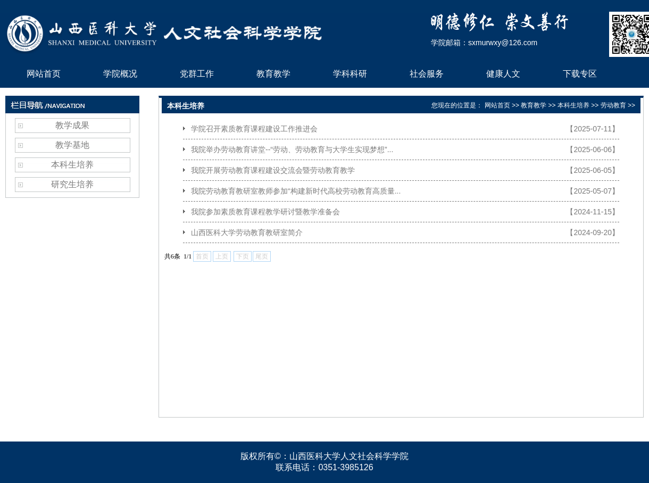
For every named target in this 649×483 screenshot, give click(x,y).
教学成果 (72, 125)
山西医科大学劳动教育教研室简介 (247, 232)
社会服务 (427, 73)
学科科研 (350, 73)
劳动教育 (613, 105)
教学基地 (72, 144)
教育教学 (273, 73)
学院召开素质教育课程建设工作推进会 (254, 128)
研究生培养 (72, 184)
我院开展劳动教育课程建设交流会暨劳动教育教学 (273, 170)
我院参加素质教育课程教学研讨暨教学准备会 (265, 211)
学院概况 (120, 73)
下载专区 (580, 73)
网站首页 (44, 73)
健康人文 (503, 73)
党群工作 (197, 73)
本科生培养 (72, 164)
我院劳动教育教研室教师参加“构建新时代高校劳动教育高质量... (296, 191)
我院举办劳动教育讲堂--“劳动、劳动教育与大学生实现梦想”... (292, 149)
